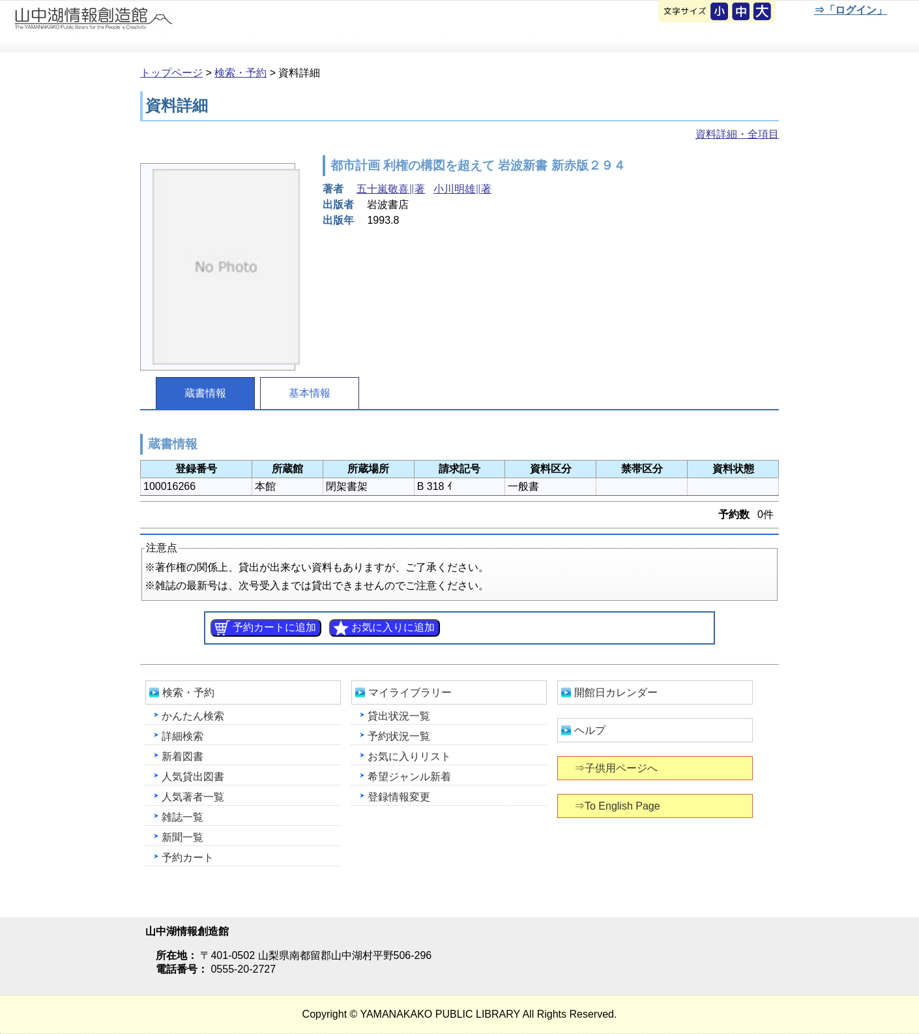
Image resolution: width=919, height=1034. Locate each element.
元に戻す (720, 12)
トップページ (171, 72)
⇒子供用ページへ (617, 768)
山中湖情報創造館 (156, 26)
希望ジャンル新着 (409, 776)
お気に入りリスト (409, 756)
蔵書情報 (205, 393)
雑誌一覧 (182, 817)
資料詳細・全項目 (737, 134)
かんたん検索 (193, 716)
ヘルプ (589, 730)
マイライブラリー (410, 692)
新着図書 (182, 756)
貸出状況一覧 (399, 716)
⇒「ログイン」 (850, 10)
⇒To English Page (618, 806)
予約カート (188, 857)
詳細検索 (182, 736)
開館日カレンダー (616, 692)
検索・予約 (240, 72)
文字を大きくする (763, 12)
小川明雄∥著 (462, 188)
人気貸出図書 (193, 776)
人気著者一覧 (193, 796)
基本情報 (309, 393)
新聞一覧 (182, 837)
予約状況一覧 (399, 736)
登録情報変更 (399, 796)
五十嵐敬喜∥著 (391, 188)
